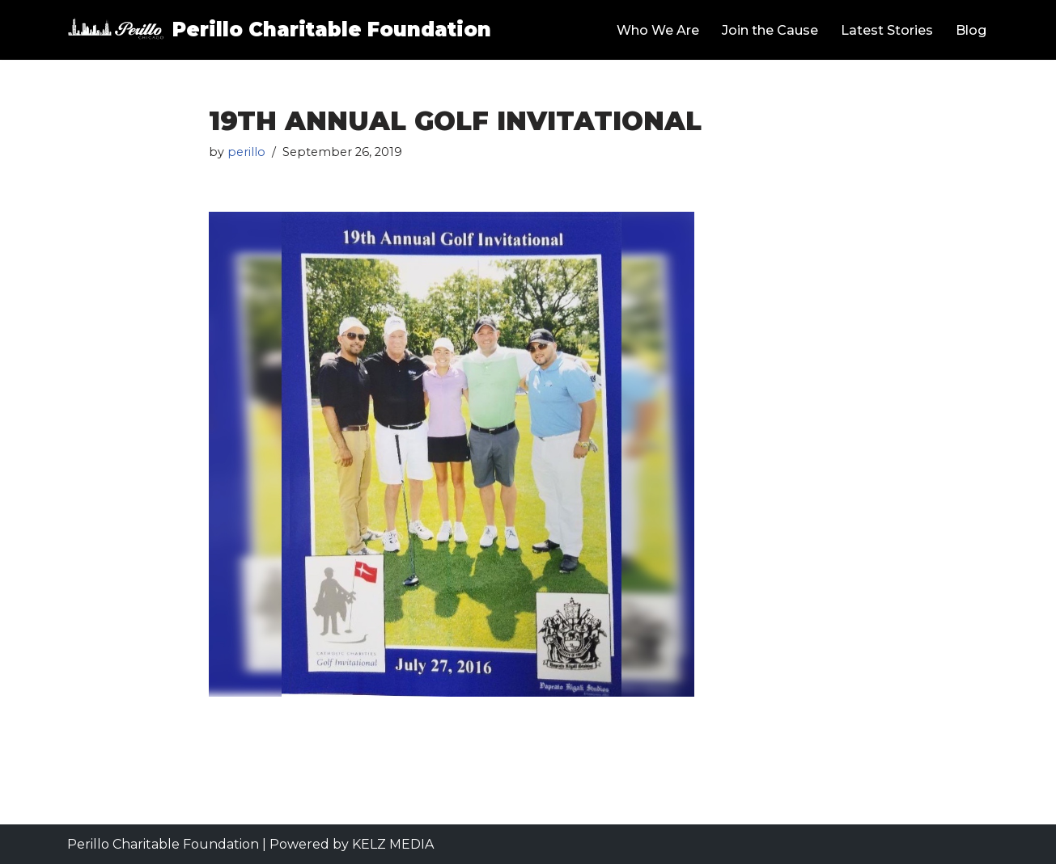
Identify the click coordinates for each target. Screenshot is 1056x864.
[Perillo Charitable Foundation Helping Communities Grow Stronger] (279, 30)
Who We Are (658, 30)
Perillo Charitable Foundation (163, 844)
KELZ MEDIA (393, 844)
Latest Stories (887, 30)
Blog (971, 30)
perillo (246, 152)
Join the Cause (770, 30)
